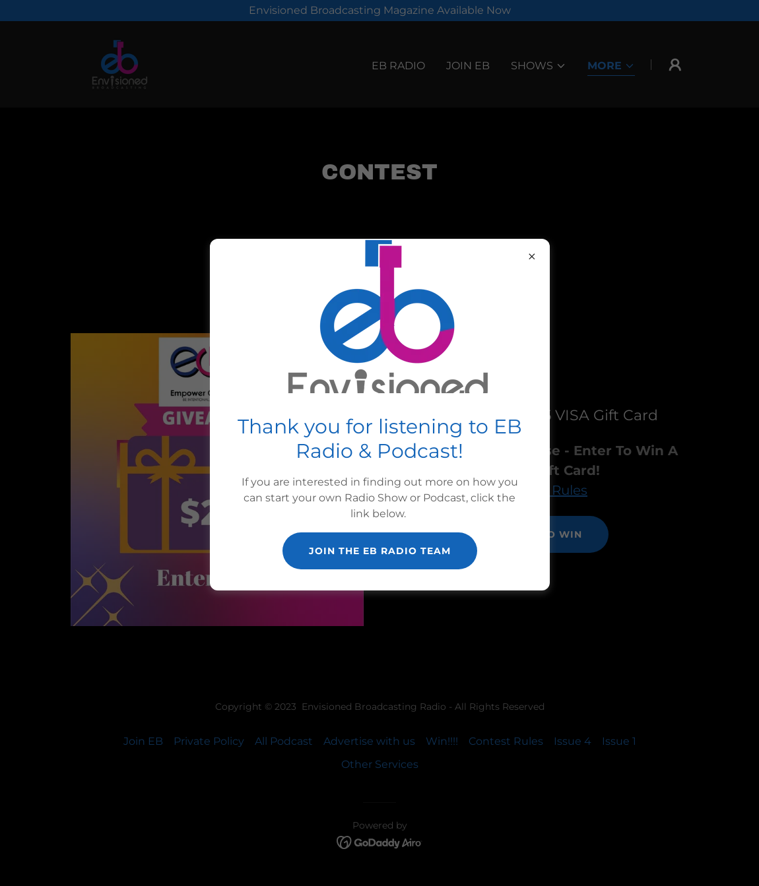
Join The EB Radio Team (380, 551)
